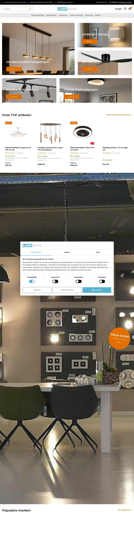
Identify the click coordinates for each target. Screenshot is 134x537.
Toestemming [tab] (36, 252)
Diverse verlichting (76, 15)
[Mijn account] (118, 9)
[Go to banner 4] (29, 90)
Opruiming (89, 15)
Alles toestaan (97, 290)
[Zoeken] (17, 9)
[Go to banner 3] (105, 63)
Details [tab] (67, 252)
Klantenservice (101, 2)
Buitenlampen (51, 15)
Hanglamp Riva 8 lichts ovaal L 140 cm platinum (50, 149)
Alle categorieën (124, 510)
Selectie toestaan (67, 290)
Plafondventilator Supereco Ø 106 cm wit (18, 149)
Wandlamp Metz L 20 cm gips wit (115, 149)
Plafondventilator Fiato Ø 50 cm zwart (82, 149)
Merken (98, 15)
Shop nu (14, 69)
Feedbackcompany (125, 2)
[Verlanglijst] (125, 9)
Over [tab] (98, 252)
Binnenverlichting (37, 15)
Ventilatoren (63, 15)
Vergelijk (19, 153)
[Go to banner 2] (105, 35)
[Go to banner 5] (96, 90)
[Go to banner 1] (38, 49)
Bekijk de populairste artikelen (118, 115)
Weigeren (37, 290)
